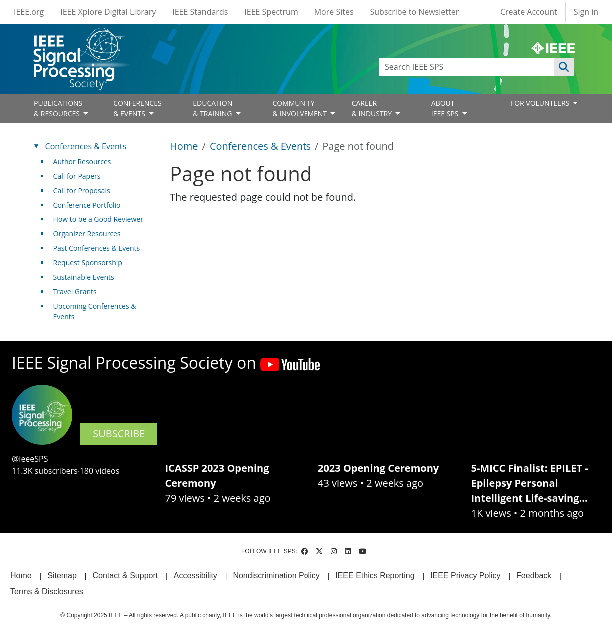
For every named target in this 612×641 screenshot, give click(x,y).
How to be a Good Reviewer (98, 219)
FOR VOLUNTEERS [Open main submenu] (541, 103)
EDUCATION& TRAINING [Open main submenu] (213, 108)
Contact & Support (125, 575)
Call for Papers (77, 176)
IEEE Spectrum (271, 11)
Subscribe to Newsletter (414, 11)
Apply (564, 67)
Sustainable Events (83, 277)
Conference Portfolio (87, 205)
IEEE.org (29, 11)
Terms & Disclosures (46, 591)
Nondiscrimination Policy (276, 575)
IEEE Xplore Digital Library (108, 11)
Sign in (586, 11)
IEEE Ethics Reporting (374, 575)
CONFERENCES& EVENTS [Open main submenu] (137, 108)
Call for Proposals (81, 190)
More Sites (334, 11)
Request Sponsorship (87, 262)
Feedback (533, 575)
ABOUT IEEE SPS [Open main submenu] (445, 108)
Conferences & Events (260, 146)
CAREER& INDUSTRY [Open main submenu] (373, 108)
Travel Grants (75, 291)
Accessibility (195, 575)
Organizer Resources (87, 233)
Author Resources (82, 161)
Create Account (528, 11)
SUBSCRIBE (119, 433)
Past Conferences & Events (96, 248)
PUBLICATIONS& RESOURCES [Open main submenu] (58, 108)
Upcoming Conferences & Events (94, 311)
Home (184, 146)
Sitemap (62, 575)
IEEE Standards (200, 11)
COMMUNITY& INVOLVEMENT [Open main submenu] (300, 108)
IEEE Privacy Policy (465, 575)
